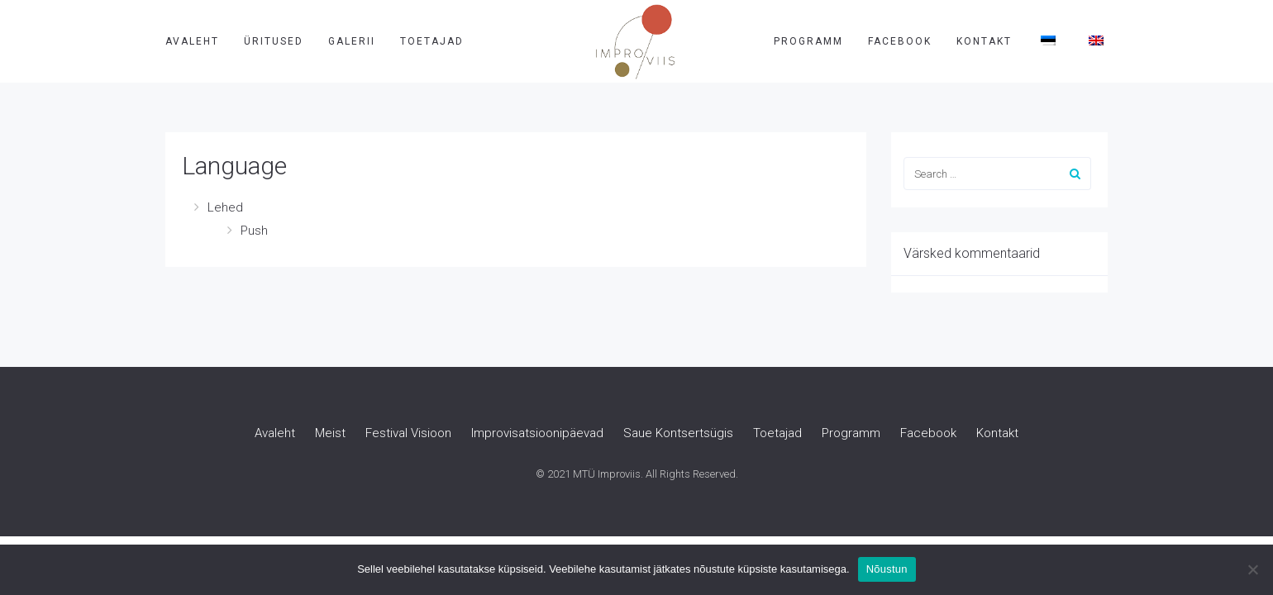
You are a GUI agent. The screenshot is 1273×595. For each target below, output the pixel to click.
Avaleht (192, 41)
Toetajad (432, 41)
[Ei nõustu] (1252, 569)
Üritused (273, 41)
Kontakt (984, 41)
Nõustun (887, 569)
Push (254, 230)
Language (234, 165)
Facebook (900, 41)
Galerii (351, 41)
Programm (808, 41)
